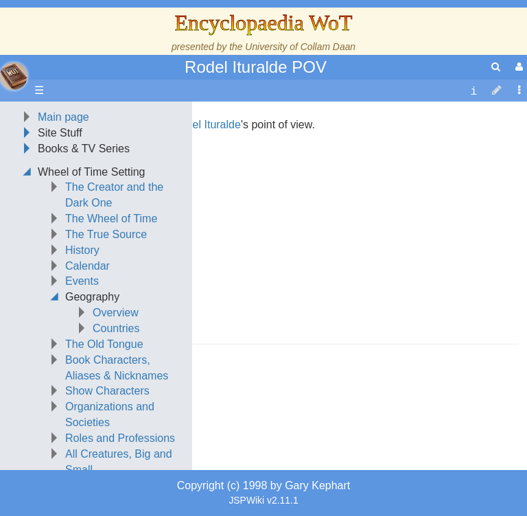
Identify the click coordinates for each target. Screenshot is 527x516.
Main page (63, 117)
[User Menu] (517, 67)
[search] (496, 67)
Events (82, 281)
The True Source (106, 234)
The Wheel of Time (111, 218)
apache (13, 76)
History (82, 250)
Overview (116, 312)
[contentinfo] (473, 91)
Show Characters (107, 391)
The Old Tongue (104, 344)
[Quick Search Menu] (496, 67)
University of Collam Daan (300, 46)
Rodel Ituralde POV (256, 67)
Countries (116, 328)
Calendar (87, 266)
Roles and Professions (120, 438)
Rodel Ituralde (206, 124)
